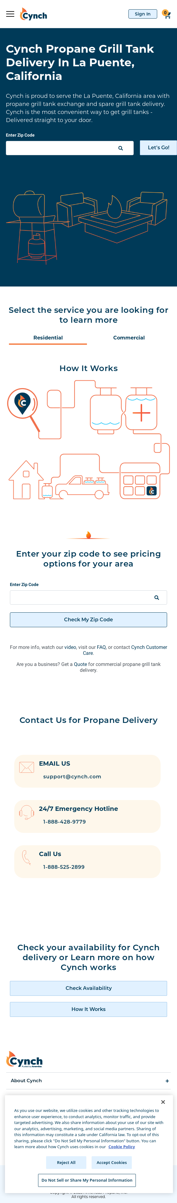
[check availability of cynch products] (88, 988)
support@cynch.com (72, 777)
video (70, 647)
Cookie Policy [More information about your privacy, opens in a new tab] (121, 1146)
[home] (30, 13)
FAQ (101, 647)
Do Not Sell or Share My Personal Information (86, 1180)
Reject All (66, 1162)
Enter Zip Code (20, 135)
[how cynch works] (88, 1009)
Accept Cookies (112, 1162)
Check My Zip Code (88, 620)
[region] (89, 1144)
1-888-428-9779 (64, 822)
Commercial (129, 338)
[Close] (163, 1102)
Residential (48, 338)
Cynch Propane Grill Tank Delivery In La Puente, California (80, 62)
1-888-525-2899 (64, 867)
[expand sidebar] (10, 14)
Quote (80, 664)
